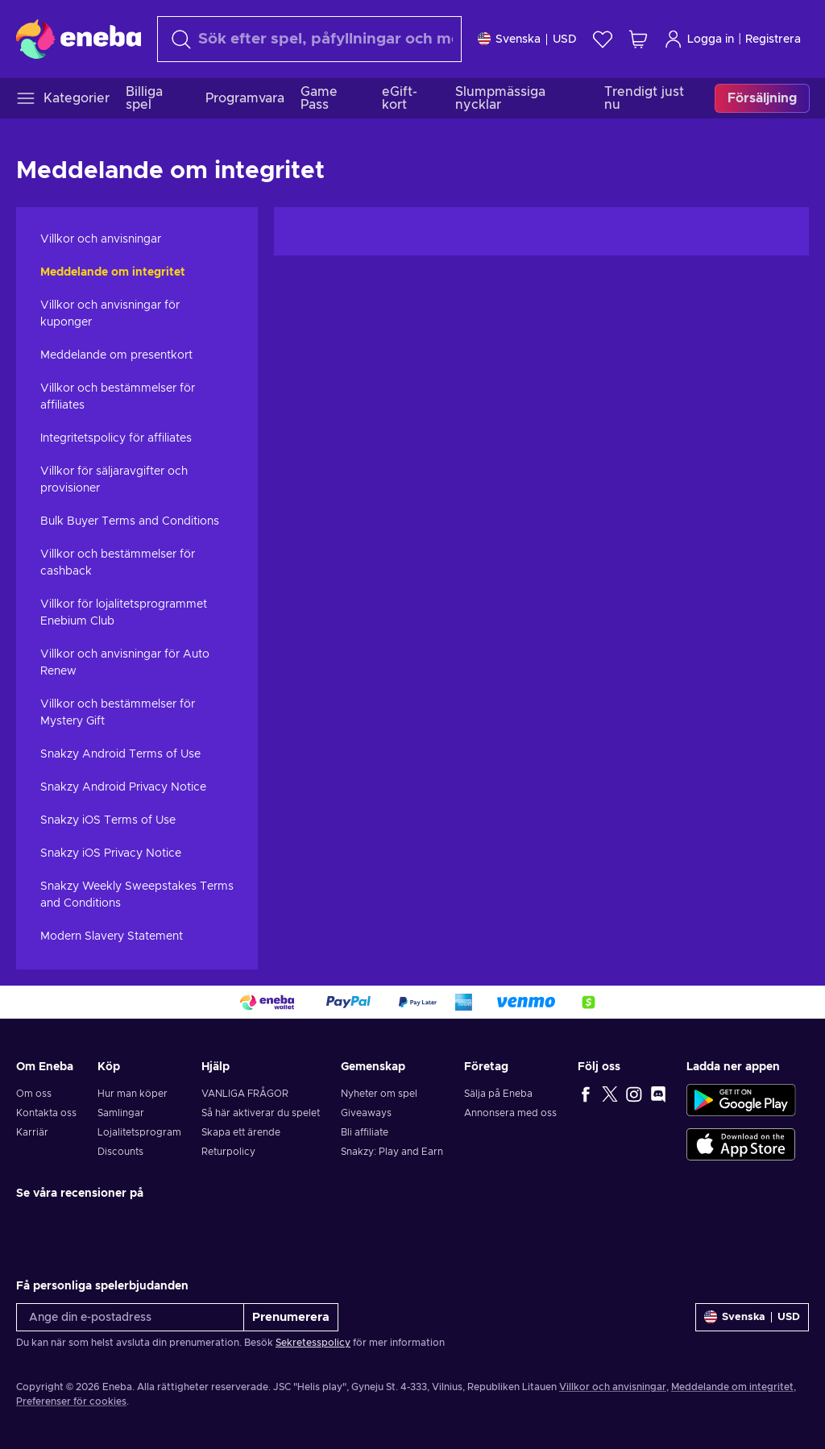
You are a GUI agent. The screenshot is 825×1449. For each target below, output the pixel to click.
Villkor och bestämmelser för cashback (117, 563)
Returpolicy (228, 1151)
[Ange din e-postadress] (130, 1317)
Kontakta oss (46, 1113)
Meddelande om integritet (112, 272)
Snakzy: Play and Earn (392, 1151)
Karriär (32, 1132)
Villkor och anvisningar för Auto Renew (124, 663)
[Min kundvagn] (638, 39)
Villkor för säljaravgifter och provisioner (114, 480)
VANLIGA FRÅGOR (244, 1093)
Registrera (773, 39)
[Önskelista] (602, 39)
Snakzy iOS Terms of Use (108, 820)
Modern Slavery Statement (111, 936)
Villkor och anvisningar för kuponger (110, 314)
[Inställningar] (527, 39)
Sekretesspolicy (313, 1342)
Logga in (699, 39)
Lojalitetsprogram (139, 1132)
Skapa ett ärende (240, 1132)
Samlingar (120, 1113)
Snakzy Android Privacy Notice (123, 787)
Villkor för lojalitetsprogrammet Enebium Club (123, 613)
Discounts (120, 1151)
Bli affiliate (364, 1132)
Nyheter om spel (379, 1093)
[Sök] (309, 39)
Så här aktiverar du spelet (260, 1113)
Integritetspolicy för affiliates (116, 438)
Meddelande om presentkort (116, 355)
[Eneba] (78, 38)
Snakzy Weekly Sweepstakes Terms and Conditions (137, 895)
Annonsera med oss (510, 1113)
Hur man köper (132, 1093)
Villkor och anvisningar (100, 239)
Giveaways (366, 1113)
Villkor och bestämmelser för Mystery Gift (117, 713)
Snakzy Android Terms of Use (120, 754)
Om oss (34, 1093)
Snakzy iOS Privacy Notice (110, 853)
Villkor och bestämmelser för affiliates (117, 397)
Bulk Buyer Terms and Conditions (129, 521)
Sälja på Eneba (498, 1093)
